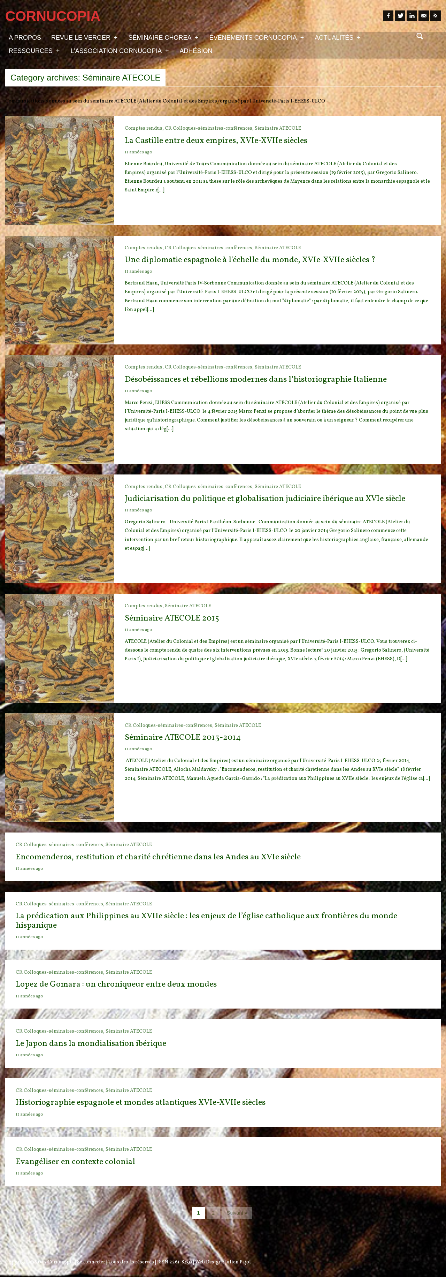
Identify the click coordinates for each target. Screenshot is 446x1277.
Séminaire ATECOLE (278, 128)
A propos (25, 37)
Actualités (337, 37)
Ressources (34, 50)
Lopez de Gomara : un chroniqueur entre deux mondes (116, 984)
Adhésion (196, 50)
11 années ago (138, 152)
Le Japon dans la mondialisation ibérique (91, 1044)
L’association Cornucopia (119, 50)
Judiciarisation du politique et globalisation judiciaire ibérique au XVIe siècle (265, 499)
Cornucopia (60, 1262)
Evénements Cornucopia (256, 37)
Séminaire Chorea (163, 37)
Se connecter (91, 1262)
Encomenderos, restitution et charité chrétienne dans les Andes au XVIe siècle (158, 857)
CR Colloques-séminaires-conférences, (210, 128)
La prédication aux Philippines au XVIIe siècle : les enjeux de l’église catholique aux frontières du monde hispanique (206, 920)
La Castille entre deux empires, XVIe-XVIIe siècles (216, 141)
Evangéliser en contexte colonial (75, 1162)
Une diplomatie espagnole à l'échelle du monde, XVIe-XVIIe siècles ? (250, 260)
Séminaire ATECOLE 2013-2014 (183, 738)
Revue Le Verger (84, 37)
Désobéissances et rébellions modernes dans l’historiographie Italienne (256, 380)
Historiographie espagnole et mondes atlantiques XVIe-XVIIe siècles (141, 1103)
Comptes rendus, (145, 128)
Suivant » (237, 1213)
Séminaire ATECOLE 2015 (172, 618)
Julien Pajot (238, 1262)
